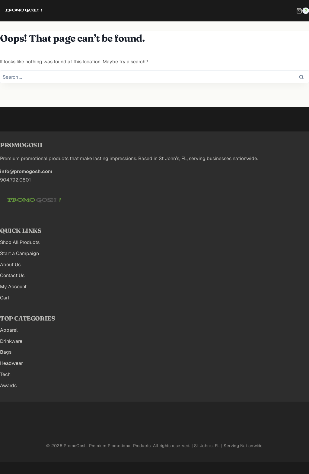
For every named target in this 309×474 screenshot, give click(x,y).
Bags (5, 352)
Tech (5, 374)
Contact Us (12, 275)
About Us (10, 264)
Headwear (11, 363)
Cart (4, 298)
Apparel (9, 330)
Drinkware (11, 341)
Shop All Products (20, 242)
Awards (8, 385)
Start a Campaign (19, 253)
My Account (13, 286)
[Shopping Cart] (302, 11)
